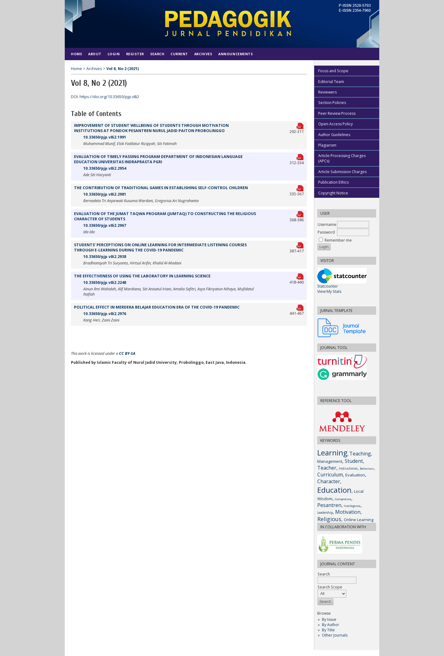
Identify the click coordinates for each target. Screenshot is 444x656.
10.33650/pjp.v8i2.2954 (104, 168)
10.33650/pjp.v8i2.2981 (104, 194)
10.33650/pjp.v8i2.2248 (104, 282)
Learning (332, 452)
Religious (329, 519)
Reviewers (327, 92)
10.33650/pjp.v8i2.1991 (104, 137)
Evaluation (355, 475)
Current (179, 54)
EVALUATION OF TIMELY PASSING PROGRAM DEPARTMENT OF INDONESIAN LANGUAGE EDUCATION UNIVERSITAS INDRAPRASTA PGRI (158, 159)
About (94, 54)
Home (76, 54)
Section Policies (332, 102)
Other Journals (334, 635)
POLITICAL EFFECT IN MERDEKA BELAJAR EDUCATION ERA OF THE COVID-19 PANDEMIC (157, 307)
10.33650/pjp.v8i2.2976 (104, 313)
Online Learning (358, 519)
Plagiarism (327, 145)
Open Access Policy (335, 124)
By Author (330, 624)
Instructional (348, 468)
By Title (328, 630)
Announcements (235, 54)
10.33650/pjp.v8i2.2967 (104, 225)
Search (157, 54)
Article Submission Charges (342, 171)
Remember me (338, 240)
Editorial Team (331, 81)
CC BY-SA (127, 353)
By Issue (329, 619)
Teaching (360, 453)
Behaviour (367, 469)
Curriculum (330, 474)
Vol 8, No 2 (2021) (122, 68)
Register (135, 54)
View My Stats (329, 291)
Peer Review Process (337, 113)
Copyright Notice (333, 193)
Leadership (325, 512)
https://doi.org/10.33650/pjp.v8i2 (109, 96)
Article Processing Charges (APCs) (342, 158)
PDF (300, 125)
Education (334, 490)
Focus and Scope (333, 70)
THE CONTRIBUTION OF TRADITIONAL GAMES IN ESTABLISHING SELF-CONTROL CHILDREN (161, 187)
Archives (203, 54)
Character (328, 481)
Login (114, 54)
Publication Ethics (333, 182)
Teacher (326, 467)
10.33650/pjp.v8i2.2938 (104, 256)
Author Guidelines (334, 134)
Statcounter (327, 286)
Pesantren (329, 505)
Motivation (347, 512)
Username (327, 224)
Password (326, 232)
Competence (343, 499)
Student (354, 461)
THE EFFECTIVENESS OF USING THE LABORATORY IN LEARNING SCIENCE (142, 276)
